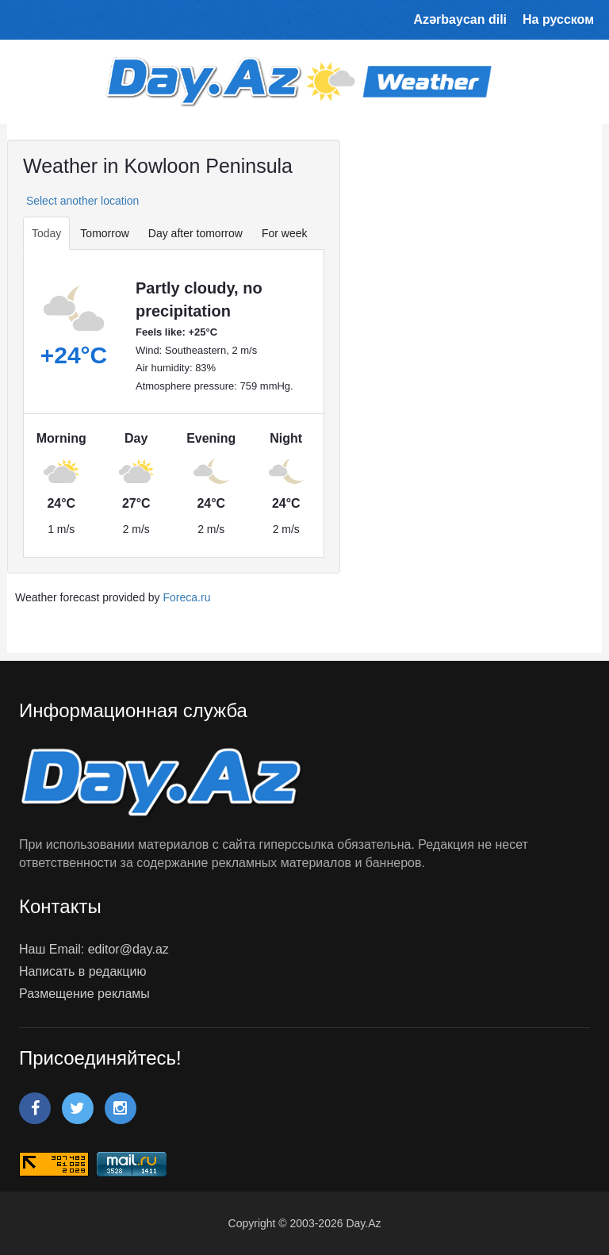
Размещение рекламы (84, 993)
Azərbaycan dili (460, 19)
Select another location (81, 200)
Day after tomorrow (195, 233)
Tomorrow (104, 233)
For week (285, 233)
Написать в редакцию (82, 971)
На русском (558, 19)
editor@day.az (128, 949)
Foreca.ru (187, 597)
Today (46, 233)
